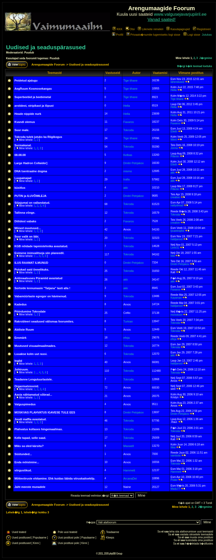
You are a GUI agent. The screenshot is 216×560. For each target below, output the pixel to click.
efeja (126, 337)
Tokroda (128, 130)
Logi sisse (191, 34)
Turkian (128, 321)
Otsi (130, 29)
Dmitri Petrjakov (133, 163)
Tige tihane (130, 80)
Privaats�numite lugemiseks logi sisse (153, 34)
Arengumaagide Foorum (48, 64)
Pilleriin (175, 156)
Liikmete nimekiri (150, 29)
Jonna (174, 148)
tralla (126, 179)
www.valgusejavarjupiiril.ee (180, 14)
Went (174, 139)
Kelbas (127, 155)
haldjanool (177, 239)
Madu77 (175, 488)
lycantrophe (177, 230)
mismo (127, 171)
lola (173, 255)
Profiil (117, 34)
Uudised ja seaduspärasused (46, 47)
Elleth (174, 131)
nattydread (177, 205)
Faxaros (128, 121)
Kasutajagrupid (177, 29)
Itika (173, 447)
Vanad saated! (161, 19)
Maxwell (128, 446)
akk (173, 172)
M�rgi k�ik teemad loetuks (194, 66)
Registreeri (202, 29)
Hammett (129, 470)
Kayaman (176, 297)
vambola (176, 455)
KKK (117, 29)
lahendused (177, 81)
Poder (174, 479)
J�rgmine (205, 58)
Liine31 (175, 247)
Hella (174, 90)
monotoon (176, 314)
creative (175, 197)
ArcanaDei (130, 478)
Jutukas (207, 34)
